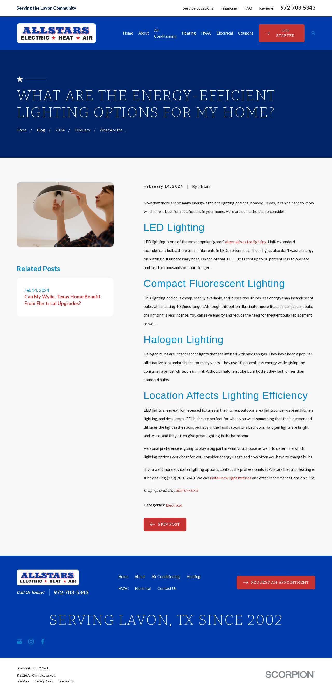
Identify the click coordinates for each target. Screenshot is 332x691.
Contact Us (167, 588)
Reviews (266, 8)
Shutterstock (187, 490)
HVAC (123, 588)
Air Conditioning (165, 576)
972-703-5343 (298, 7)
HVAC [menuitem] (206, 33)
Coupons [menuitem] (245, 33)
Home (123, 576)
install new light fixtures (230, 477)
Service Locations (198, 8)
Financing (228, 8)
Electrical (174, 505)
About (140, 576)
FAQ (248, 8)
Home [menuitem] (128, 33)
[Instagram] (31, 641)
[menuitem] (23, 681)
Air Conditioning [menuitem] (165, 33)
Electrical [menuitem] (225, 33)
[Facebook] (42, 641)
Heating (193, 576)
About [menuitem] (143, 33)
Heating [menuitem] (189, 33)
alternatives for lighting (246, 241)
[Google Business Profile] (19, 641)
